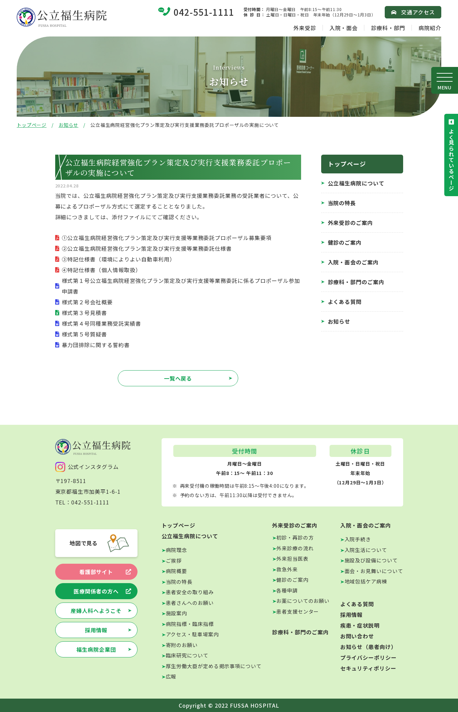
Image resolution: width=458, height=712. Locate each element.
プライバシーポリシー (368, 657)
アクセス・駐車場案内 (192, 634)
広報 (171, 676)
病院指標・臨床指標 (190, 623)
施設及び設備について (371, 560)
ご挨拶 (174, 560)
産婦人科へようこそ (96, 611)
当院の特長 (342, 203)
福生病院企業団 (96, 649)
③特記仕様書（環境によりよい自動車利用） (118, 259)
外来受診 (304, 28)
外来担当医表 (292, 558)
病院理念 (176, 549)
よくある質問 (345, 302)
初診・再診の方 (294, 537)
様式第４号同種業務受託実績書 (101, 323)
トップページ (32, 125)
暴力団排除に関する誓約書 (96, 345)
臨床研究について (187, 655)
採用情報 (96, 630)
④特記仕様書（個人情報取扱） (101, 270)
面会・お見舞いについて (374, 570)
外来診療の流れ (294, 548)
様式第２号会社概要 (87, 302)
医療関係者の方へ (96, 591)
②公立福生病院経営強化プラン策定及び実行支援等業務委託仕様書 (147, 248)
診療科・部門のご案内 (356, 282)
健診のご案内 (345, 242)
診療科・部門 (388, 28)
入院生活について (366, 549)
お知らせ (68, 125)
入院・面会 (344, 28)
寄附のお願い (182, 644)
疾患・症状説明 (360, 625)
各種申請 (287, 590)
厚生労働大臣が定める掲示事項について (214, 665)
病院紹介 (430, 28)
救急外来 (287, 569)
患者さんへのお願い (190, 602)
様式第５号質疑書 (84, 334)
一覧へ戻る (178, 378)
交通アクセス (418, 12)
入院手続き (358, 539)
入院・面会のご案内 (353, 262)
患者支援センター (297, 611)
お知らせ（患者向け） (368, 647)
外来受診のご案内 (350, 223)
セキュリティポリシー (368, 668)
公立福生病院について (356, 183)
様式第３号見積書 (84, 313)
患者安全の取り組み (190, 592)
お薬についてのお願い (303, 600)
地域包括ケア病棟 (366, 581)
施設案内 (176, 613)
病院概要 (176, 570)
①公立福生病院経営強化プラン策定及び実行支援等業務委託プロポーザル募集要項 (167, 238)
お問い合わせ (357, 636)
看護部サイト (96, 572)
